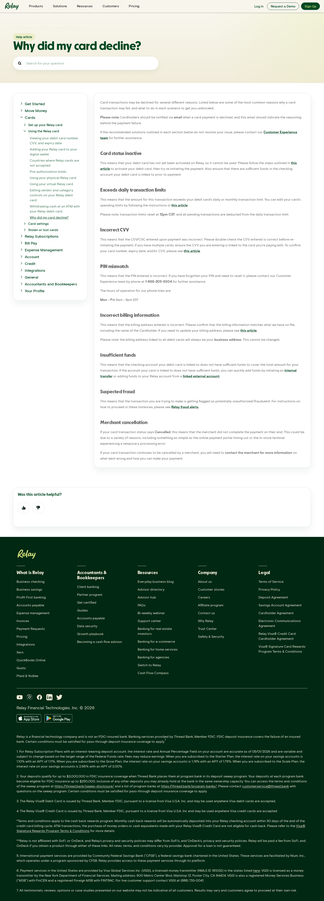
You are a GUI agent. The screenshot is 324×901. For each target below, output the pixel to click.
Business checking (30, 581)
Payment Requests (31, 628)
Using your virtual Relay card (51, 184)
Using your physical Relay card (53, 178)
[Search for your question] (85, 63)
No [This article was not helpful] (38, 508)
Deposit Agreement (273, 597)
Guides (82, 610)
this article (179, 205)
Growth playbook (90, 634)
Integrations (26, 644)
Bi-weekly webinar (151, 613)
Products (36, 6)
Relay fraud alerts (184, 407)
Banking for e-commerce (156, 641)
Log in (258, 6)
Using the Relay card (70, 27)
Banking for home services (157, 649)
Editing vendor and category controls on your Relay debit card (51, 195)
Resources (85, 6)
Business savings (29, 589)
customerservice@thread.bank (265, 786)
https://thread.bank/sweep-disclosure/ (84, 786)
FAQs (141, 605)
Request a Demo (283, 6)
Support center (149, 621)
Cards (45, 27)
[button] (50, 104)
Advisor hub (147, 597)
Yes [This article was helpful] (24, 508)
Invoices (23, 621)
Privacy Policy (269, 589)
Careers (204, 597)
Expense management (33, 613)
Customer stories (211, 589)
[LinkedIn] (49, 697)
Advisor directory (151, 589)
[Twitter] (59, 697)
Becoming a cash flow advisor (99, 642)
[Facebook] (39, 697)
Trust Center (207, 628)
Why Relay (205, 621)
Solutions (60, 6)
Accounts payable (30, 605)
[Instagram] (29, 697)
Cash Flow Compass (153, 673)
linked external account (201, 376)
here (256, 870)
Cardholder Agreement (276, 613)
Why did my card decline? (49, 217)
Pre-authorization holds (48, 171)
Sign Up (310, 6)
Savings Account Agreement (280, 605)
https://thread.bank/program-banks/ (189, 786)
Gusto (21, 668)
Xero (20, 652)
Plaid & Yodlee (27, 676)
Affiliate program (210, 605)
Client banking (88, 587)
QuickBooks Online (31, 660)
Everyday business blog (156, 581)
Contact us (206, 613)
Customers (110, 6)
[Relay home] (12, 6)
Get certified (86, 602)
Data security (87, 626)
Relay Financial (24, 27)
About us (205, 581)
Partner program (89, 594)
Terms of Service (271, 581)
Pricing (134, 6)
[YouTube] (20, 697)
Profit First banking (31, 597)
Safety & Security (211, 636)
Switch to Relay (149, 665)
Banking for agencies (153, 657)
